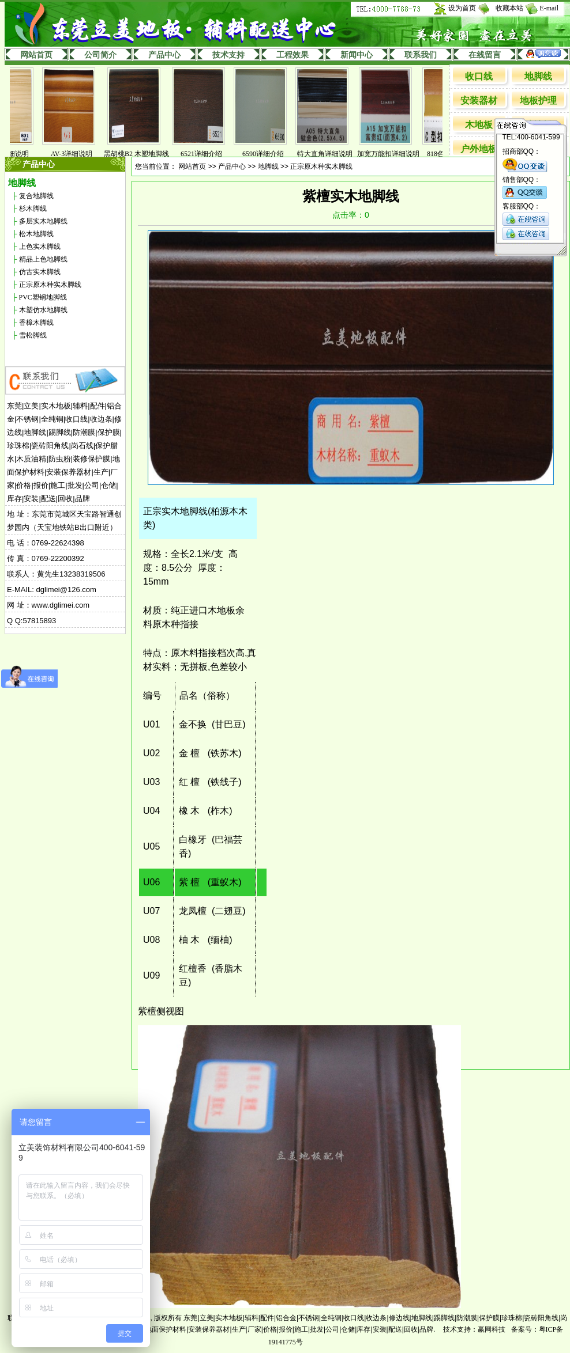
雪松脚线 (33, 335)
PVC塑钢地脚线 (43, 297)
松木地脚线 (36, 234)
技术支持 (228, 55)
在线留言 (484, 55)
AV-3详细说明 (78, 154)
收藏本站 (509, 8)
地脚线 (538, 76)
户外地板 (478, 149)
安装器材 (478, 100)
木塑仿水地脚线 (43, 310)
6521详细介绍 (207, 154)
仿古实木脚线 (40, 272)
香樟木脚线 (36, 323)
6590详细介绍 (269, 154)
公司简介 (100, 55)
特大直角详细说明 (330, 154)
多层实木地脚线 (43, 221)
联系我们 (420, 55)
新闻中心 (356, 55)
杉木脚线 (33, 208)
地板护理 (538, 100)
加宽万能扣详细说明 (394, 154)
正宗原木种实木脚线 (50, 285)
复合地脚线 (36, 196)
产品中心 (164, 55)
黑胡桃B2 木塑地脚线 (142, 154)
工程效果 (292, 55)
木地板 (479, 125)
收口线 (479, 76)
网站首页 (36, 55)
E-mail (548, 8)
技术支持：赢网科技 (474, 1329)
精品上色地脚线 (43, 259)
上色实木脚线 (40, 246)
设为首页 (462, 8)
